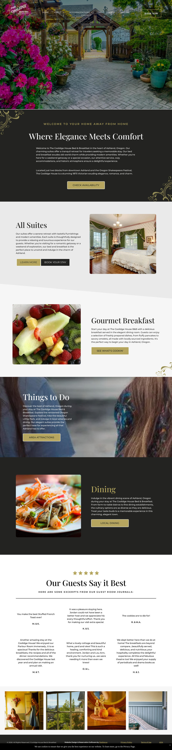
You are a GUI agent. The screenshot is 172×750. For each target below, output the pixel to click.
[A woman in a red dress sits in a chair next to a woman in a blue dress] (24, 710)
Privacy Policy (126, 742)
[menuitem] (45, 12)
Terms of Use (146, 742)
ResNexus (103, 742)
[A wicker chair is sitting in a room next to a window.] (148, 710)
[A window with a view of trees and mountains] (65, 710)
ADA (161, 742)
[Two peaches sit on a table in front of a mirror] (106, 710)
